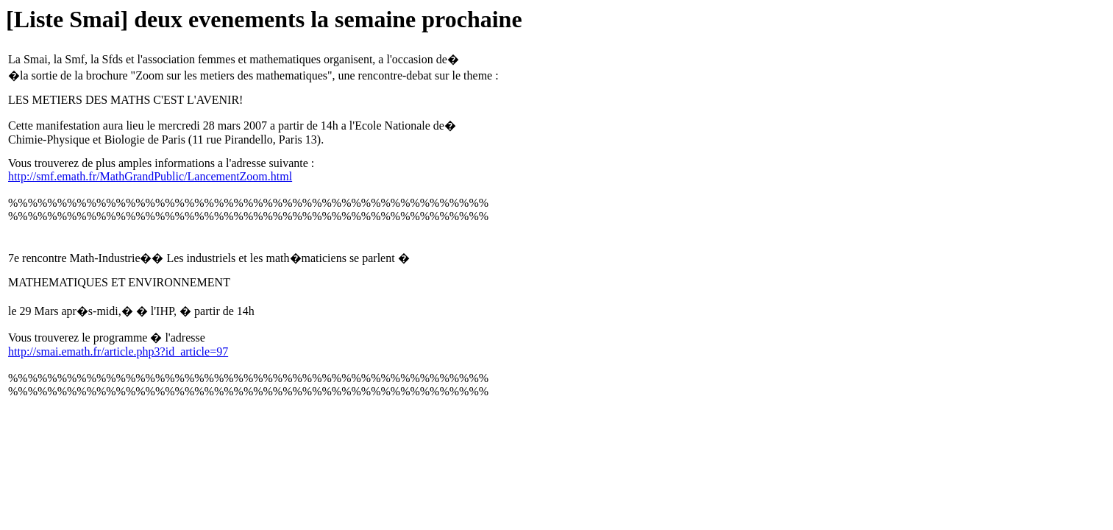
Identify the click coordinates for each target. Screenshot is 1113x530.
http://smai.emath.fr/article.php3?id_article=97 (118, 351)
